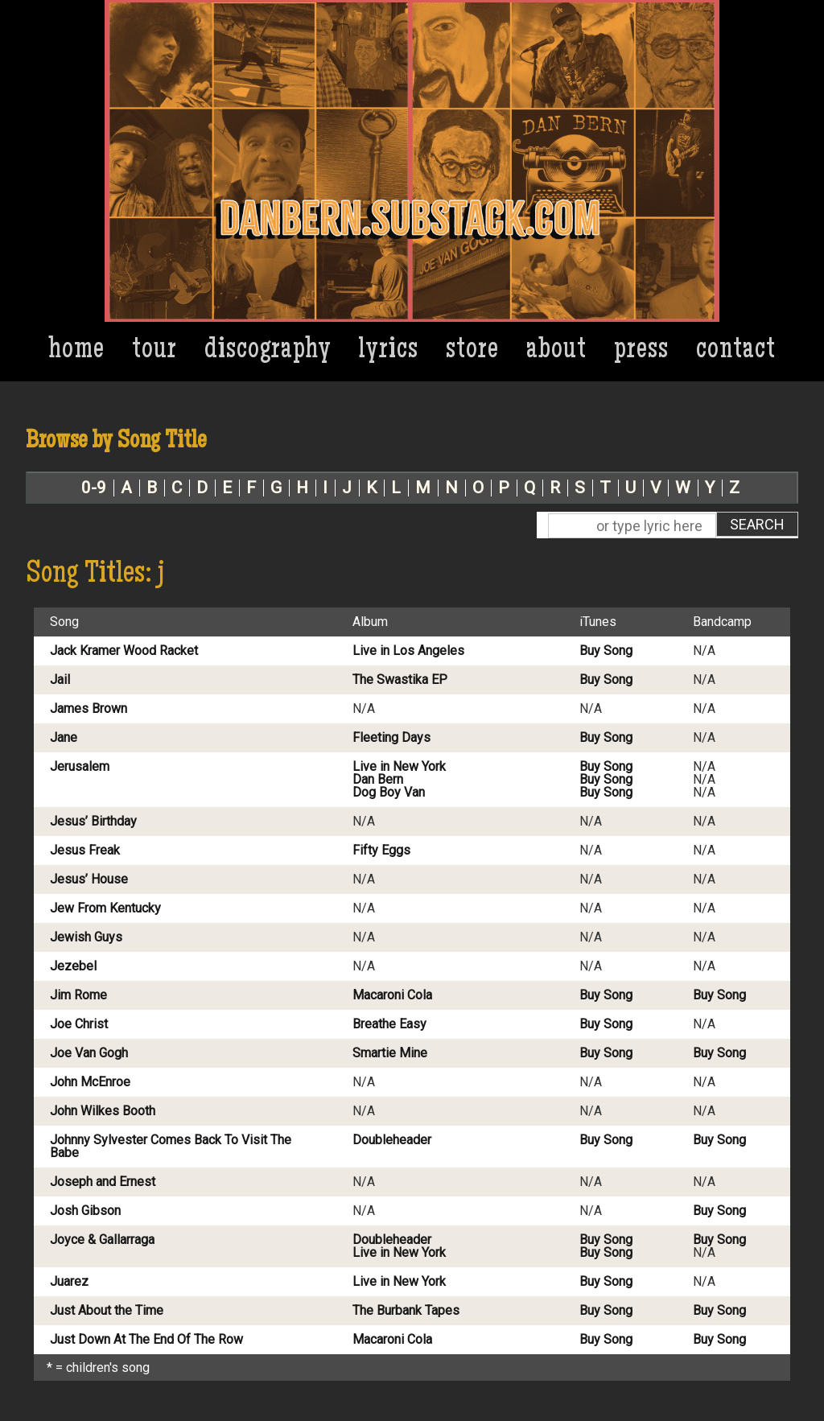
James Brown (88, 708)
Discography (268, 351)
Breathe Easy (389, 1024)
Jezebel (73, 966)
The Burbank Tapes (405, 1310)
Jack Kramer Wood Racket (124, 651)
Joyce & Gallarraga (102, 1240)
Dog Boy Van (388, 792)
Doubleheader (391, 1140)
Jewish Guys (86, 937)
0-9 (93, 488)
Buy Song (605, 651)
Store (472, 351)
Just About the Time (106, 1310)
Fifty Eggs (381, 850)
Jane (63, 737)
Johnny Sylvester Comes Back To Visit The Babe (170, 1146)
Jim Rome (78, 995)
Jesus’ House (89, 879)
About (556, 351)
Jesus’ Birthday (93, 821)
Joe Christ (79, 1024)
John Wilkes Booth (102, 1111)
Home (77, 351)
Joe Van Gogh (89, 1053)
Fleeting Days (391, 737)
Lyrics (388, 351)
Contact (736, 351)
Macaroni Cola (392, 995)
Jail (60, 679)
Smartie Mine (389, 1053)
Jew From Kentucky (105, 908)
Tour (154, 351)
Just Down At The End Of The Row (146, 1339)
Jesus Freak (85, 850)
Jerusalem (79, 766)
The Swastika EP (399, 679)
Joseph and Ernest (102, 1182)
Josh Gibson (85, 1211)
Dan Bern (377, 779)
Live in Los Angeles (408, 651)
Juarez (69, 1281)
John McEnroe (90, 1082)
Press (641, 351)
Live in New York (399, 766)
